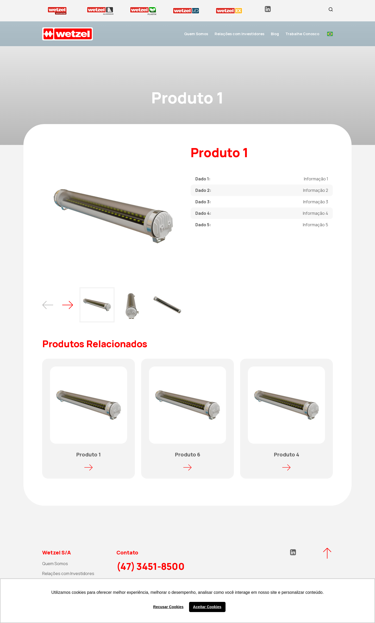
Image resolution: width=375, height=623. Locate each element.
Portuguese (330, 34)
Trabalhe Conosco (302, 33)
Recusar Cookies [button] (168, 607)
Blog (275, 33)
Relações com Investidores (239, 33)
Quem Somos (196, 33)
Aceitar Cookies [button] (207, 607)
